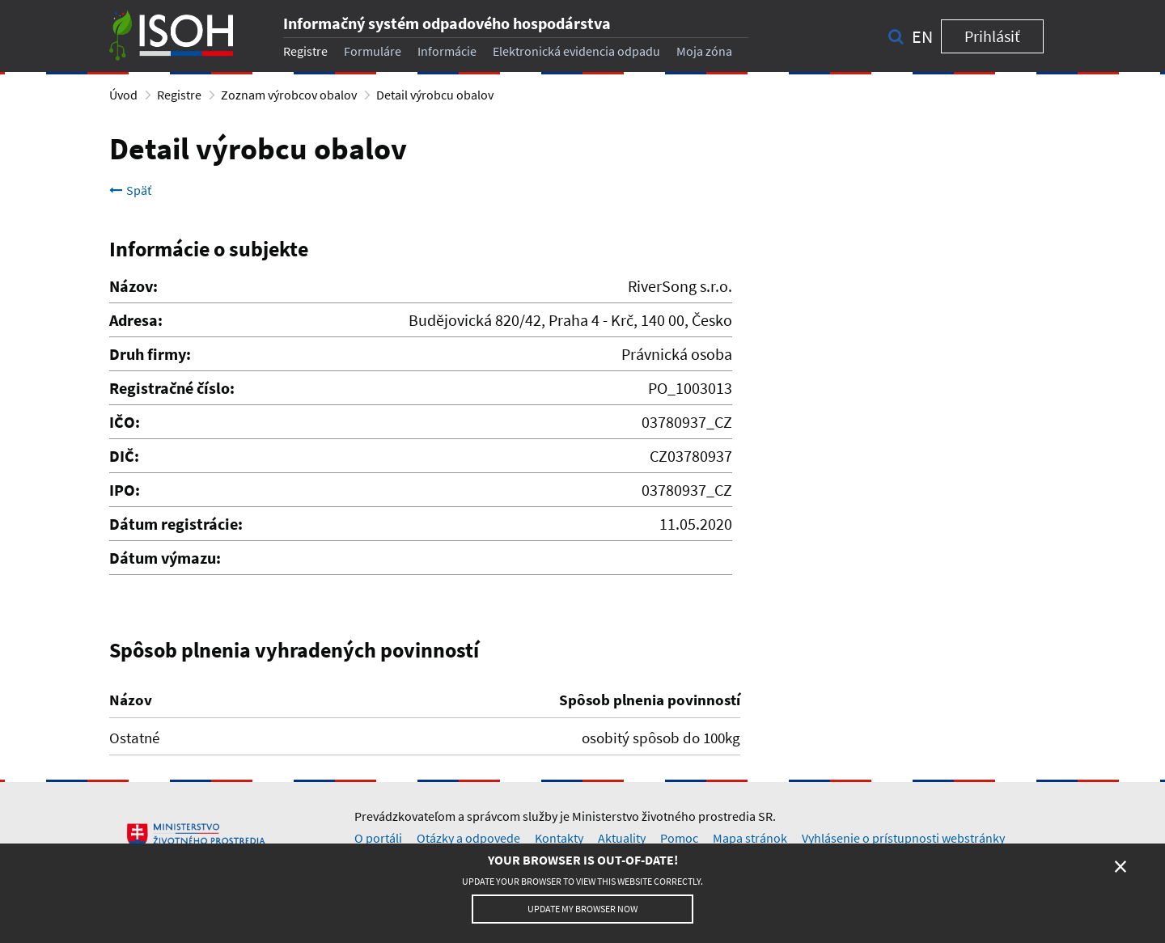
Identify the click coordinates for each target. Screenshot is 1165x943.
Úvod (123, 95)
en (922, 36)
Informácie (447, 51)
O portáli (378, 838)
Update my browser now (582, 909)
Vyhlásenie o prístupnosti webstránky (903, 838)
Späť (130, 190)
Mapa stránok (750, 838)
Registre (305, 51)
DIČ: (124, 456)
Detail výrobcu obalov (435, 95)
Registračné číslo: (172, 388)
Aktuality (622, 838)
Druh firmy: (150, 354)
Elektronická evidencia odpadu (576, 51)
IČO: (124, 422)
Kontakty (559, 838)
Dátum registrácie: (176, 524)
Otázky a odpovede (468, 838)
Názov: (133, 286)
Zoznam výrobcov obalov (289, 95)
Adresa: (136, 320)
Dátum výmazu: (165, 558)
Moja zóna (704, 51)
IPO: (124, 490)
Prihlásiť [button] (992, 36)
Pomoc (679, 838)
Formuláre (372, 51)
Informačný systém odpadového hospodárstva (447, 23)
